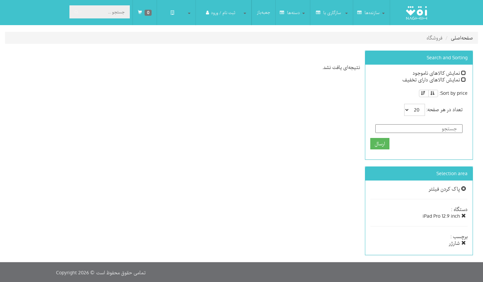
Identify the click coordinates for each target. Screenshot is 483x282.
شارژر (457, 243)
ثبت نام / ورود (220, 12)
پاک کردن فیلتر (447, 189)
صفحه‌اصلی (462, 37)
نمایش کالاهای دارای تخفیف (434, 79)
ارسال (380, 143)
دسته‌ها (290, 12)
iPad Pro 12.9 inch (444, 216)
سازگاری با (328, 12)
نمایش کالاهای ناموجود (439, 73)
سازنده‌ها (368, 12)
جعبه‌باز (263, 12)
